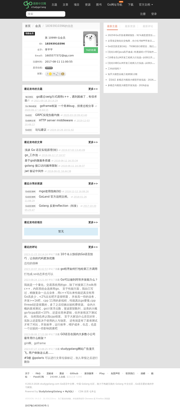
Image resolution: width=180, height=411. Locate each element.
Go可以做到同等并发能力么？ (79, 279)
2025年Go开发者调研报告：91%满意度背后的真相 (133, 35)
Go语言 (28, 115)
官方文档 (146, 4)
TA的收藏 (91, 50)
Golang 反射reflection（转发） (59, 205)
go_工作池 (31, 155)
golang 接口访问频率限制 (41, 165)
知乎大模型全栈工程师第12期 (122, 74)
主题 (54, 4)
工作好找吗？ (114, 68)
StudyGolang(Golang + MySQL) (56, 391)
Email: (39, 55)
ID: (41, 43)
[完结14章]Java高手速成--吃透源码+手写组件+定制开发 (136, 52)
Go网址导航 (115, 3)
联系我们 (130, 373)
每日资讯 (29, 97)
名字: (40, 49)
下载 (130, 4)
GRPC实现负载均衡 (47, 115)
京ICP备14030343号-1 (37, 405)
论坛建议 (40, 129)
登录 (154, 14)
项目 (76, 4)
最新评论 (148, 26)
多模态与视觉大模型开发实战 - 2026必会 (128, 85)
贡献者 (50, 373)
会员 (38, 26)
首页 (28, 26)
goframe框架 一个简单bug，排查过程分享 (67, 106)
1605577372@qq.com (59, 55)
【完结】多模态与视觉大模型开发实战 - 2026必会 (133, 79)
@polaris (38, 358)
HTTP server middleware (56, 120)
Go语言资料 (30, 192)
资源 (88, 4)
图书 (99, 4)
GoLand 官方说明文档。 (54, 196)
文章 (65, 4)
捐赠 (143, 373)
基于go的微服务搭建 (37, 160)
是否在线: (38, 67)
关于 (27, 373)
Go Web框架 (30, 106)
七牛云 (92, 391)
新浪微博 (88, 373)
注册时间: (38, 61)
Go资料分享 (30, 121)
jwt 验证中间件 (34, 171)
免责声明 (115, 373)
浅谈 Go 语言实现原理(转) (41, 150)
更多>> (93, 88)
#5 (27, 358)
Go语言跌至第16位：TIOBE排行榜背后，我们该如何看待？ (137, 46)
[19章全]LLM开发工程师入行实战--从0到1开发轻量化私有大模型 (140, 57)
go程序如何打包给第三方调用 (78, 269)
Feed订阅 (38, 377)
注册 (143, 14)
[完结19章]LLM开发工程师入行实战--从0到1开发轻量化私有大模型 (141, 63)
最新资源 (130, 26)
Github (74, 373)
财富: (40, 73)
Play (101, 373)
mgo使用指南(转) (50, 191)
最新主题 (112, 26)
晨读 (61, 373)
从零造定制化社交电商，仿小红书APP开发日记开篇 (133, 41)
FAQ (38, 373)
